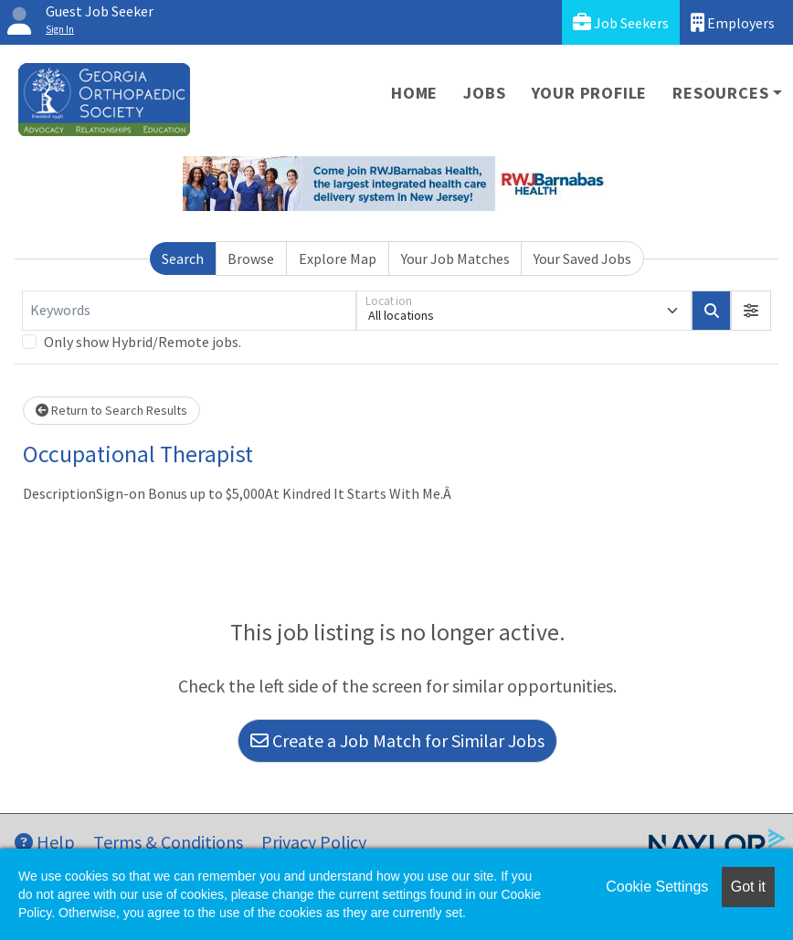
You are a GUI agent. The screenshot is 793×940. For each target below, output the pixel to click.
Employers (733, 22)
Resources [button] (720, 92)
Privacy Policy (313, 841)
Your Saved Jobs (582, 258)
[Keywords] (189, 310)
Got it (748, 886)
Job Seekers (621, 22)
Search (183, 258)
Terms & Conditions (168, 841)
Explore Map (337, 258)
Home (414, 92)
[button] (751, 310)
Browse (250, 258)
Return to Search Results (111, 410)
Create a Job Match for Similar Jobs (397, 740)
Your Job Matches (455, 258)
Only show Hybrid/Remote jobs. (142, 342)
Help (45, 841)
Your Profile (590, 92)
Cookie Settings (657, 886)
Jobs (484, 92)
